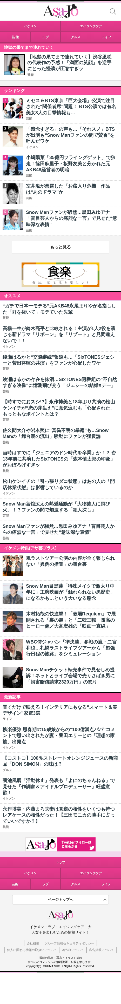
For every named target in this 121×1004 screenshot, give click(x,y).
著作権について (73, 950)
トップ (60, 862)
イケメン (30, 873)
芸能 (30, 75)
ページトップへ (60, 899)
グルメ (75, 884)
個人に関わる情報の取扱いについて (32, 950)
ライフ (106, 884)
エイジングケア (91, 873)
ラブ (45, 884)
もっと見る (60, 247)
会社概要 (33, 943)
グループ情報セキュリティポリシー (69, 943)
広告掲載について (101, 950)
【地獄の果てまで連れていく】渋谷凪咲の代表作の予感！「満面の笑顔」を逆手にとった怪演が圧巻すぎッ (69, 62)
